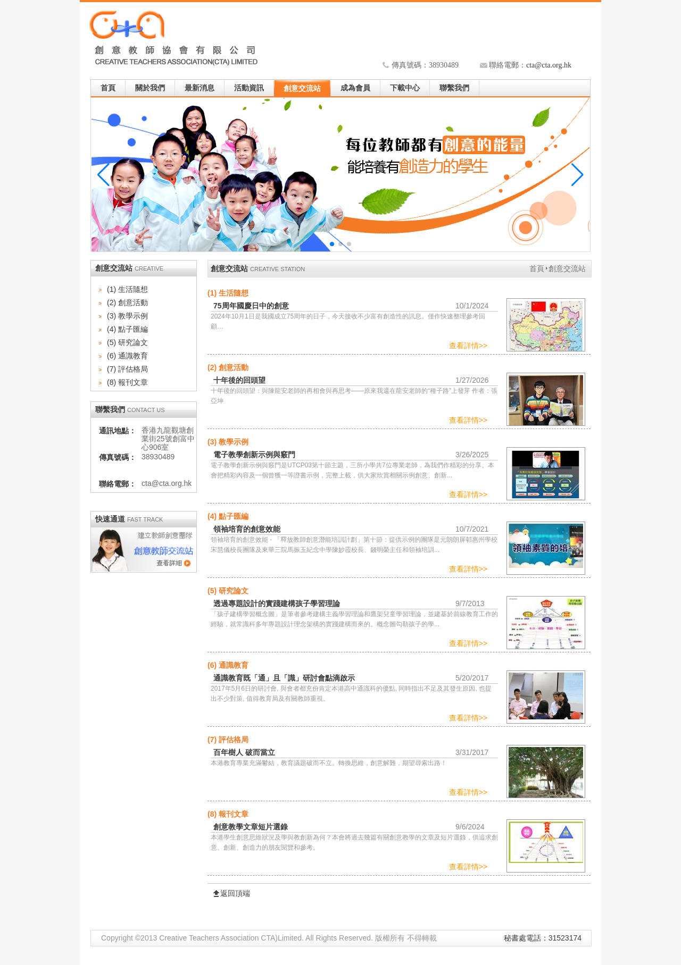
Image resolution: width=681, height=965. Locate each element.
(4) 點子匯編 (127, 329)
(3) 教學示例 (127, 316)
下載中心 (405, 88)
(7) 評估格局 (127, 369)
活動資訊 (249, 88)
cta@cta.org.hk (548, 65)
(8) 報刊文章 (127, 382)
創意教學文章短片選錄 (250, 827)
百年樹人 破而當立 (244, 752)
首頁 (108, 88)
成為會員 (355, 88)
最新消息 (199, 88)
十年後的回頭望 (239, 380)
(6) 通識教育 (127, 355)
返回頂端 (235, 893)
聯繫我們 (454, 88)
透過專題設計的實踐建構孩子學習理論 (276, 603)
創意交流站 (302, 89)
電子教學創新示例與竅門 (254, 454)
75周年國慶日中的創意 (251, 305)
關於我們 (150, 88)
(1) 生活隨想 (127, 289)
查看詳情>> (468, 345)
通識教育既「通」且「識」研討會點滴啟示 (284, 678)
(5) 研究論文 (127, 342)
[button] (577, 175)
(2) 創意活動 (127, 302)
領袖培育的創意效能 (246, 529)
